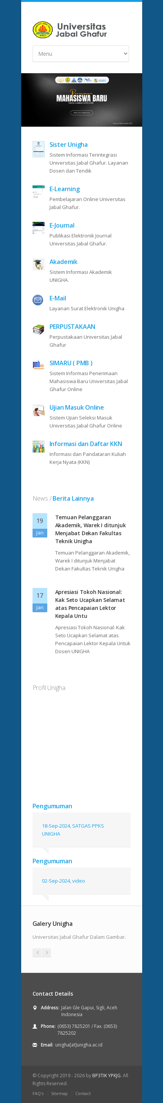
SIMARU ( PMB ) (71, 363)
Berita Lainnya (72, 498)
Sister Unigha (69, 144)
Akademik (64, 262)
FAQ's (38, 1093)
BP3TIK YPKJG (106, 1075)
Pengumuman (52, 806)
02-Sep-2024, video (63, 880)
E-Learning (65, 189)
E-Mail (58, 298)
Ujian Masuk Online (77, 407)
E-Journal (62, 225)
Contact (83, 1093)
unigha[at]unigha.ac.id (78, 1045)
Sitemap (59, 1093)
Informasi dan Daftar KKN (86, 444)
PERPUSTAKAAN (73, 326)
